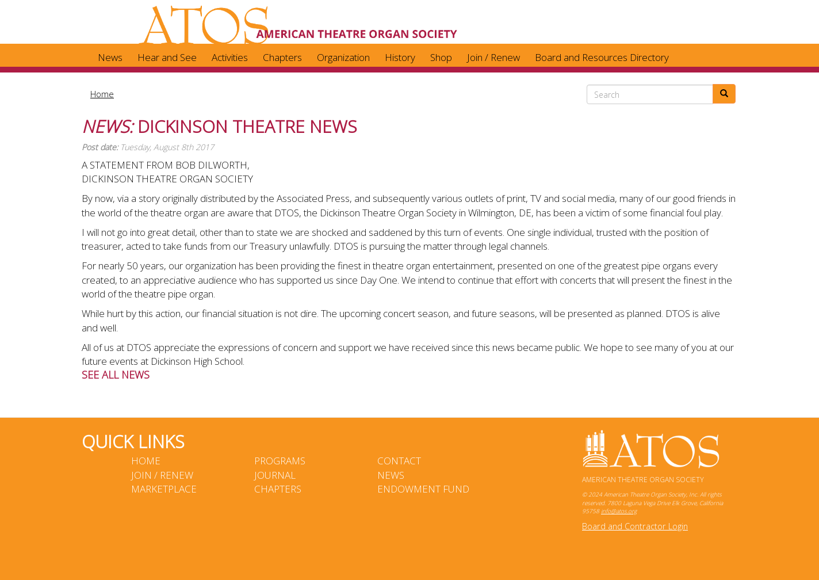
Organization (343, 57)
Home (102, 94)
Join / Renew (493, 57)
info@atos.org (619, 511)
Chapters (282, 57)
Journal (275, 475)
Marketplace (164, 488)
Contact (399, 460)
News (110, 57)
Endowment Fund (423, 488)
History (400, 57)
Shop (441, 57)
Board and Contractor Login (635, 526)
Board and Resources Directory (602, 57)
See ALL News (116, 374)
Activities (230, 57)
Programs (279, 460)
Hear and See (167, 57)
